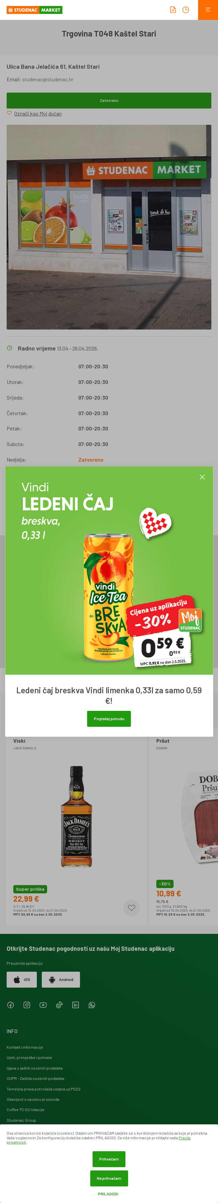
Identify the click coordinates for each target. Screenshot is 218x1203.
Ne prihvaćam (109, 1178)
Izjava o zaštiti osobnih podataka (35, 1068)
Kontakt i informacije (25, 1047)
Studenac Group (21, 1120)
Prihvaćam (109, 1159)
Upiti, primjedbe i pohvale (29, 1057)
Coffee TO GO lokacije (25, 1109)
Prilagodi (108, 1194)
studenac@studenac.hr (47, 79)
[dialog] (109, 1163)
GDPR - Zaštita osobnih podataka (35, 1078)
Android (60, 979)
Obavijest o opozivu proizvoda (33, 1099)
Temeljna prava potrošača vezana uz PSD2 (44, 1089)
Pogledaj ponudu (109, 718)
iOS (21, 979)
